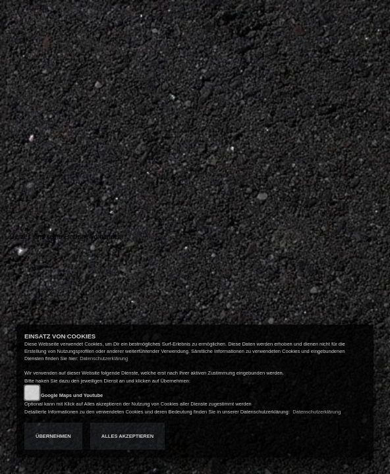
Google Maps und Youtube (72, 395)
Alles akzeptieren (127, 436)
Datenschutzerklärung (104, 358)
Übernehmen (53, 436)
